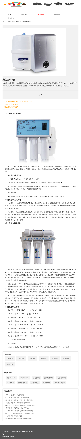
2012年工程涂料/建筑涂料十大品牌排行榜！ (20, 413)
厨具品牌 (10, 358)
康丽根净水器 (11, 378)
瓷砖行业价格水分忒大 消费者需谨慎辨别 (19, 418)
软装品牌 (10, 364)
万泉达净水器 (61, 378)
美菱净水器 (46, 383)
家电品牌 (18, 21)
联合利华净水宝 (60, 383)
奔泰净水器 (35, 383)
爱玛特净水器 (22, 383)
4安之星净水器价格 (26, 102)
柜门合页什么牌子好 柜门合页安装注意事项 (20, 405)
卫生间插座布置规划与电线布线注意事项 (19, 411)
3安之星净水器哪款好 (11, 107)
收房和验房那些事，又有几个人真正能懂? (20, 400)
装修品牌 (11, 21)
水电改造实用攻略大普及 (14, 416)
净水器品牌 (27, 21)
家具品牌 (32, 358)
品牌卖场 (21, 358)
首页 (4, 21)
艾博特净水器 (48, 378)
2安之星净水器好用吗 (11, 104)
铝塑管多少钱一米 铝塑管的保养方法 (18, 403)
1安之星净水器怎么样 (11, 102)
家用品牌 (43, 358)
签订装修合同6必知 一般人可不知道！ (18, 408)
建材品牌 (66, 358)
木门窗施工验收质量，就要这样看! (17, 397)
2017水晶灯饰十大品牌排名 (15, 395)
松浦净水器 (10, 383)
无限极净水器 (24, 378)
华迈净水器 (36, 378)
